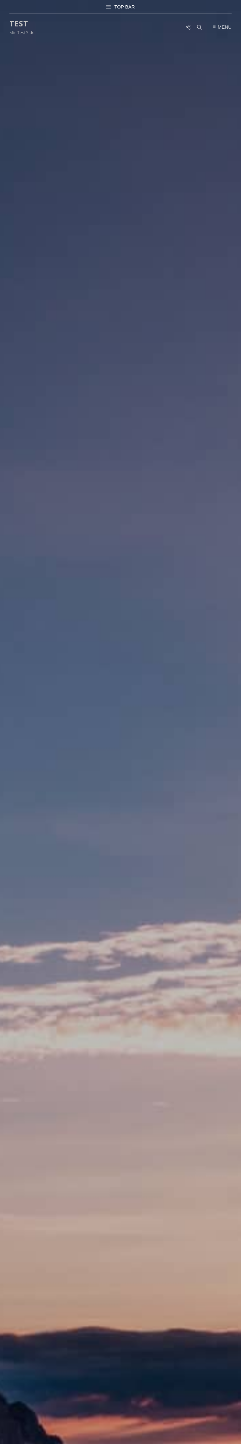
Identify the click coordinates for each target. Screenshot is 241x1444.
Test (18, 23)
